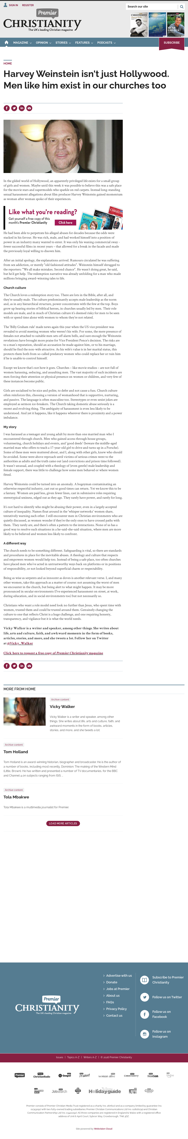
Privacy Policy (116, 1009)
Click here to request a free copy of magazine (53, 653)
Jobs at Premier (118, 989)
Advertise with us (119, 975)
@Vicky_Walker (20, 643)
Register (28, 5)
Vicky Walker (62, 706)
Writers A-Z (90, 1057)
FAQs (110, 1002)
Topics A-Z (73, 1057)
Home (8, 63)
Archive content (60, 699)
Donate (111, 982)
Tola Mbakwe (16, 797)
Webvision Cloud (103, 1128)
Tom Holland (16, 752)
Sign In (13, 5)
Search (181, 6)
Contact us (114, 1015)
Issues (59, 1057)
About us (113, 995)
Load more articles (63, 823)
